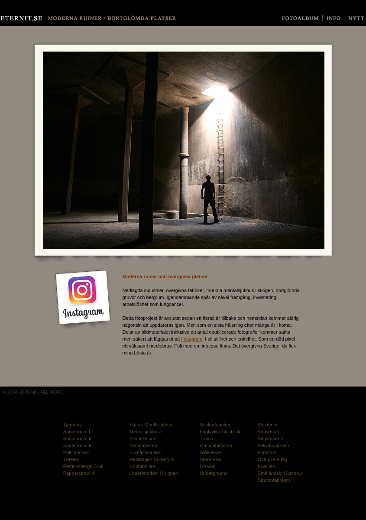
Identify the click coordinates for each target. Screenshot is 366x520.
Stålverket (210, 452)
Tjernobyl (73, 424)
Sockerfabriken (215, 424)
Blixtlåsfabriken (146, 452)
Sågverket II (270, 438)
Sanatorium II (77, 438)
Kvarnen (266, 466)
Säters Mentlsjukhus (151, 424)
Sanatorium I (76, 431)
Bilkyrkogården (273, 445)
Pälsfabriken (76, 452)
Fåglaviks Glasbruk (220, 431)
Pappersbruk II (78, 473)
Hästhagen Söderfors (152, 459)
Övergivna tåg (272, 459)
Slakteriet (268, 424)
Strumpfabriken (274, 480)
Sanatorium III (78, 445)
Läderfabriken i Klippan (154, 473)
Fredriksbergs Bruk (83, 466)
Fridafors (267, 452)
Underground (213, 473)
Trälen (206, 438)
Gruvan (207, 466)
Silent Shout (142, 438)
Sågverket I (270, 431)
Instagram (191, 338)
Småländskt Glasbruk (280, 473)
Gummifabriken (216, 445)
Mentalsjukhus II (147, 431)
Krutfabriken (142, 466)
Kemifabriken (143, 445)
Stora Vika (211, 459)
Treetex (71, 459)
